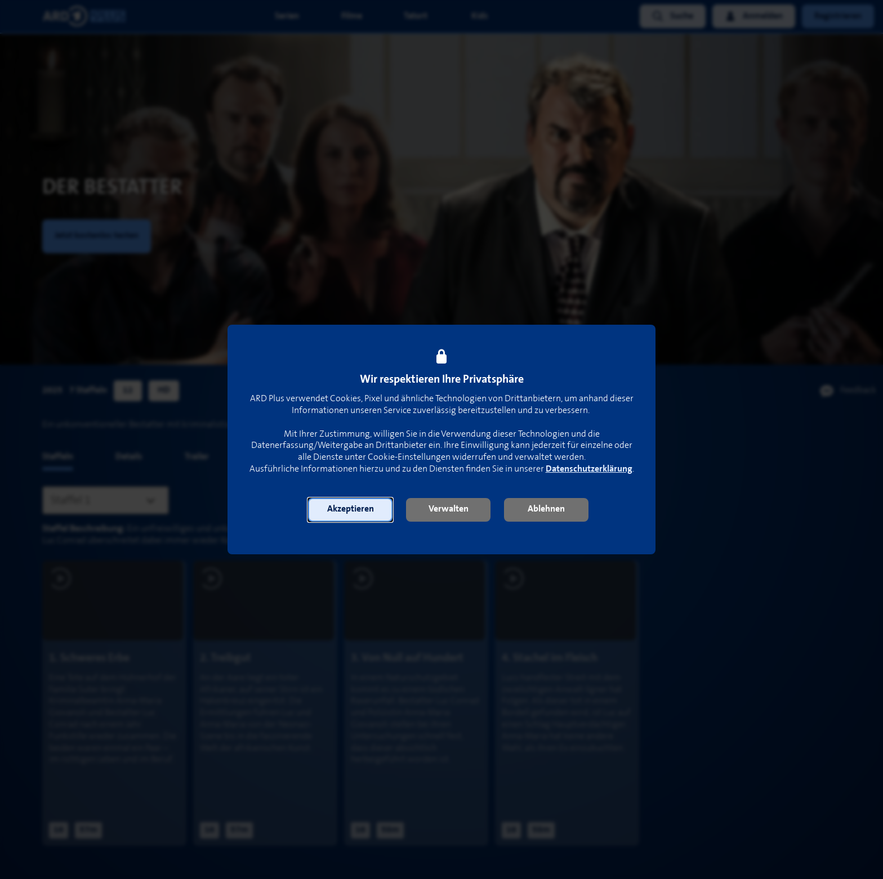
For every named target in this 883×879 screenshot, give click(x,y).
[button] (350, 510)
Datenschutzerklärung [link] (589, 469)
